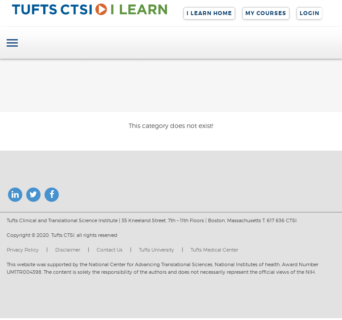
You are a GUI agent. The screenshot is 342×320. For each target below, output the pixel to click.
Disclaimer (67, 250)
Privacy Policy (23, 250)
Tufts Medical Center (214, 250)
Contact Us (109, 250)
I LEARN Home (209, 13)
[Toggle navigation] (12, 43)
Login (309, 13)
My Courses (265, 13)
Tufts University (156, 250)
